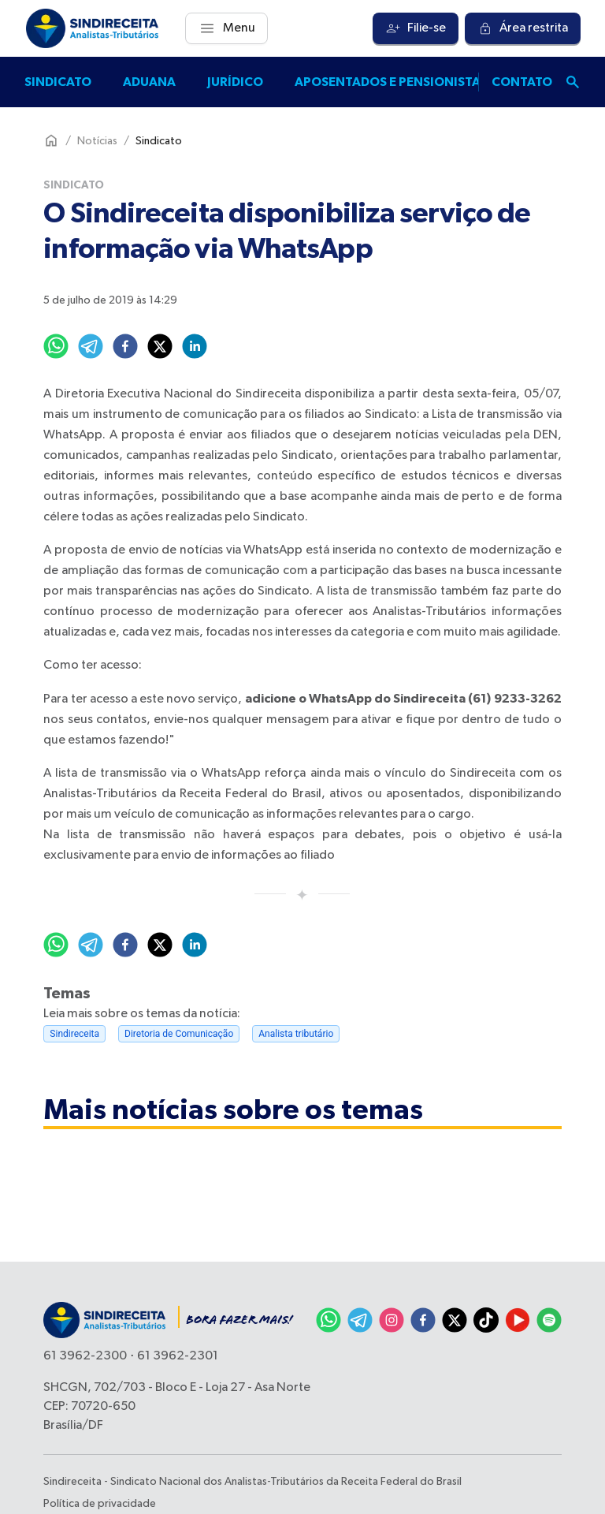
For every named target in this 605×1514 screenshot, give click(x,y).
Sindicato (57, 82)
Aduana (149, 82)
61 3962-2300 (85, 1356)
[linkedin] (194, 346)
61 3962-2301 (177, 1356)
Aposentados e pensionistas (391, 82)
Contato (522, 82)
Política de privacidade (99, 1503)
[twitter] (160, 346)
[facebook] (125, 346)
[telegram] (90, 346)
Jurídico (235, 82)
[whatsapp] (56, 346)
